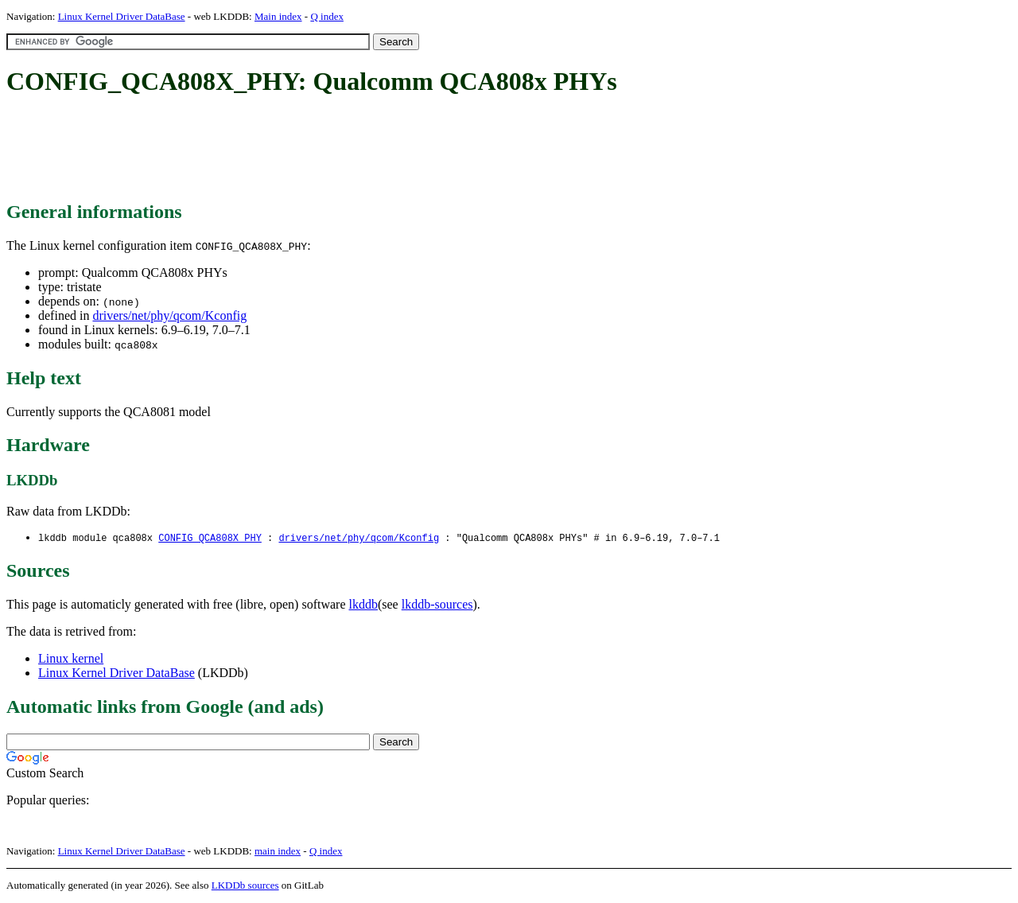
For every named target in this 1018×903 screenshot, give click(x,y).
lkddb (363, 605)
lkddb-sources (437, 605)
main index (277, 852)
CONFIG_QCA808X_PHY (210, 538)
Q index (327, 16)
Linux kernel (70, 659)
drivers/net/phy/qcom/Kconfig (169, 315)
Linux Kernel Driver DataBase (121, 16)
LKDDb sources (245, 886)
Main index (278, 16)
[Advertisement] (295, 149)
